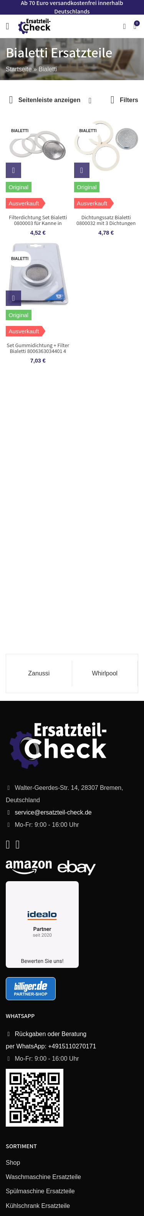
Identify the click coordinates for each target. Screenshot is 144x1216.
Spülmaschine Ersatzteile (40, 1191)
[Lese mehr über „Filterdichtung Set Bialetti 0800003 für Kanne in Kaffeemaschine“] (13, 170)
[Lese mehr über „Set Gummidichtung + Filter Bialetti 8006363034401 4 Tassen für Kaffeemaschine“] (13, 298)
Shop (13, 1162)
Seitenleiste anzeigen (49, 100)
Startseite (19, 69)
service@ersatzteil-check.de (49, 812)
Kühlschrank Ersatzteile (38, 1206)
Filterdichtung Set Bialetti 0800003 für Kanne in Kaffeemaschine (38, 222)
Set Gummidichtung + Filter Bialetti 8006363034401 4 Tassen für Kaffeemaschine (38, 350)
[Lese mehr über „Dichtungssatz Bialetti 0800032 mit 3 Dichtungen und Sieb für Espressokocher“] (81, 170)
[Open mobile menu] (7, 26)
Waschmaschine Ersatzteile (43, 1177)
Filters (129, 100)
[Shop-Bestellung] (90, 100)
